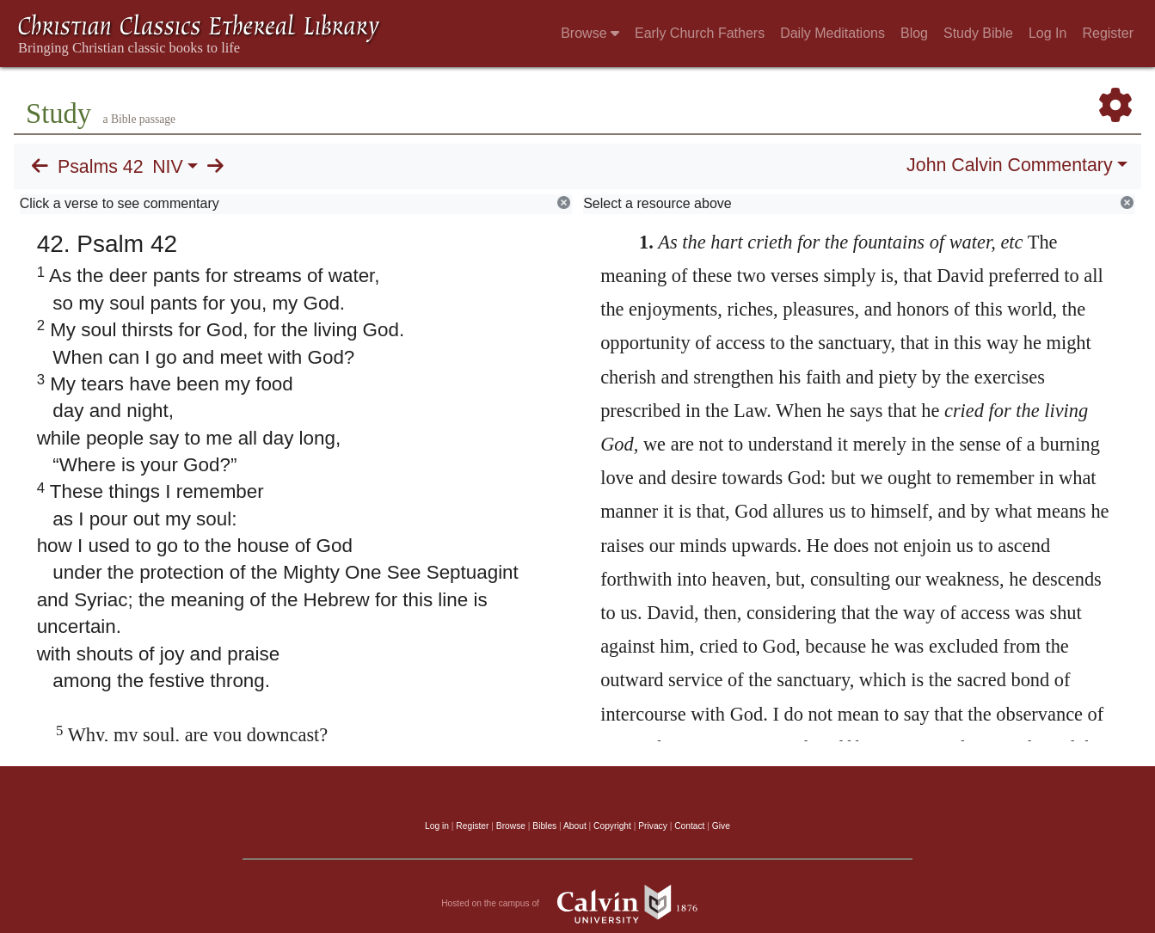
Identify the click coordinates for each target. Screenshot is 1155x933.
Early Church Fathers (700, 33)
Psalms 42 (101, 167)
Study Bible (978, 33)
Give (721, 826)
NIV (167, 167)
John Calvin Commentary (1009, 165)
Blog (914, 33)
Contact (689, 826)
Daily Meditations (832, 33)
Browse (590, 33)
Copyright (612, 826)
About (575, 826)
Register (1107, 33)
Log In (1047, 33)
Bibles (544, 826)
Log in (437, 826)
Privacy (652, 826)
